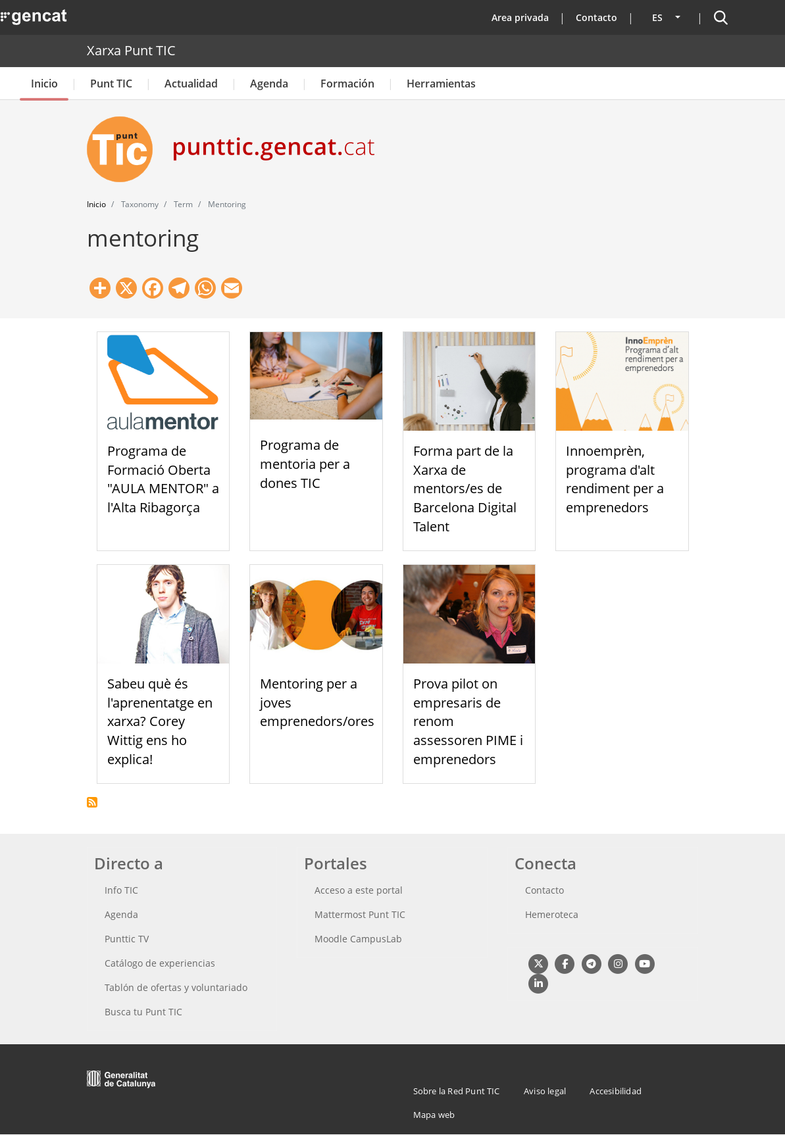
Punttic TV (127, 938)
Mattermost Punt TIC (360, 914)
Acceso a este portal (359, 890)
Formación (347, 83)
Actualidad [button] (191, 83)
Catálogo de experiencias (160, 963)
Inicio (44, 83)
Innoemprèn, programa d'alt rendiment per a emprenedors (615, 479)
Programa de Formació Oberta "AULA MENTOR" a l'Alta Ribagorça (163, 479)
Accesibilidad (616, 1091)
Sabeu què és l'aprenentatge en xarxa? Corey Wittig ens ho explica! (160, 721)
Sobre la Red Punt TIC (456, 1091)
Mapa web (434, 1115)
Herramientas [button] (441, 83)
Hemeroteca (551, 914)
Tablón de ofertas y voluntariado (176, 987)
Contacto (596, 17)
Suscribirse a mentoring (92, 802)
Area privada (520, 17)
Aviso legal (545, 1091)
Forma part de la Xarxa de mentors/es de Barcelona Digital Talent (465, 488)
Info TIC (121, 890)
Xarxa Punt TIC (131, 50)
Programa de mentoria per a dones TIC (305, 464)
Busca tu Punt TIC (143, 1011)
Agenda (269, 83)
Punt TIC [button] (111, 83)
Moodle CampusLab (358, 938)
